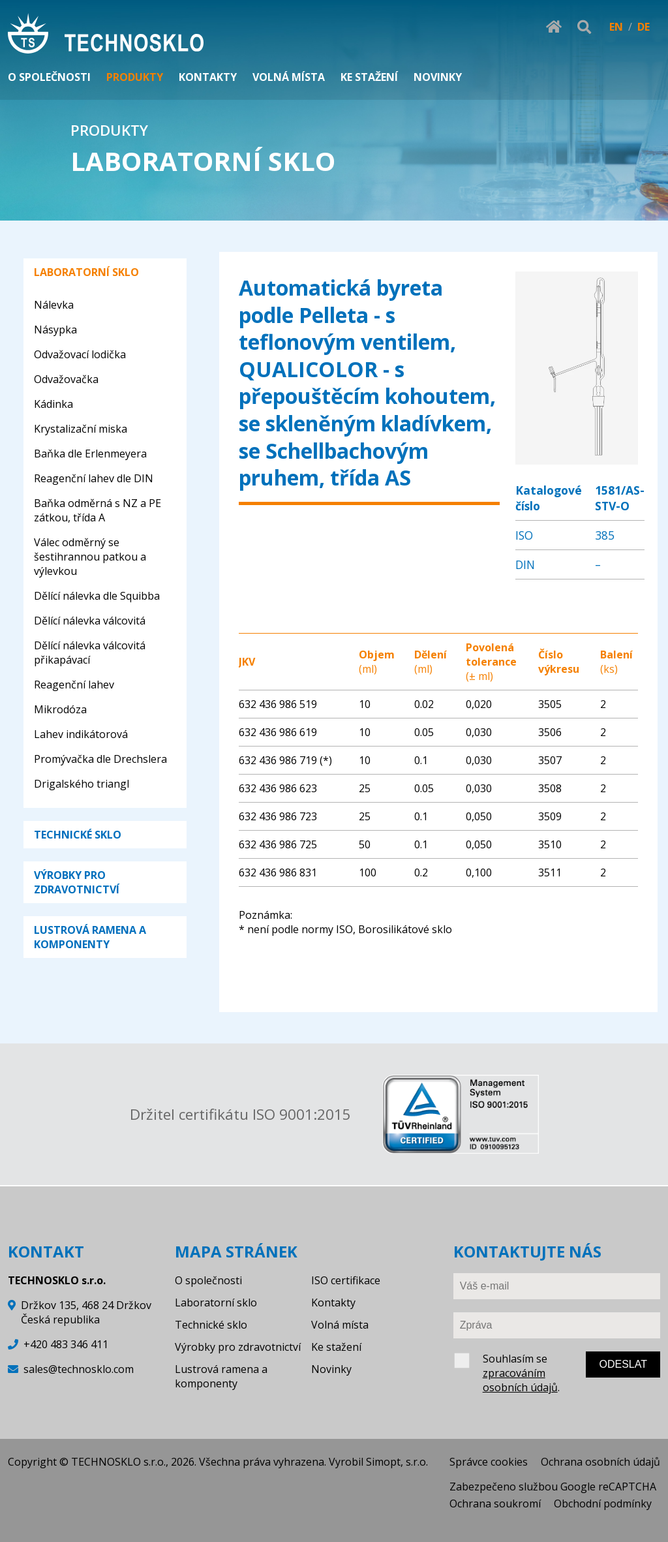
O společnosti (208, 1280)
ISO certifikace (345, 1280)
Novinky (331, 1369)
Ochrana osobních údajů (600, 1462)
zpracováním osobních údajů (520, 1380)
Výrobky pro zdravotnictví (238, 1347)
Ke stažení (336, 1347)
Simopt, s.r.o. (397, 1462)
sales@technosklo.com (78, 1369)
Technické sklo (211, 1325)
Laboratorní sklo (216, 1302)
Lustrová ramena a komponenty (221, 1376)
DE (643, 27)
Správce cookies (488, 1462)
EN (616, 27)
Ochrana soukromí (495, 1503)
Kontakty (333, 1302)
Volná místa (340, 1325)
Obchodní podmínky (603, 1503)
